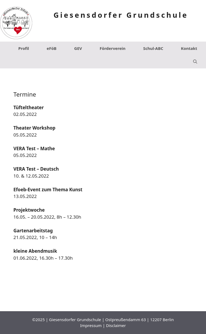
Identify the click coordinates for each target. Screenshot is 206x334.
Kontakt (189, 48)
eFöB (52, 48)
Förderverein (113, 48)
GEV (78, 48)
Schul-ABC (153, 48)
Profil (23, 48)
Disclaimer (116, 325)
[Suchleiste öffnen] (195, 61)
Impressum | (93, 325)
